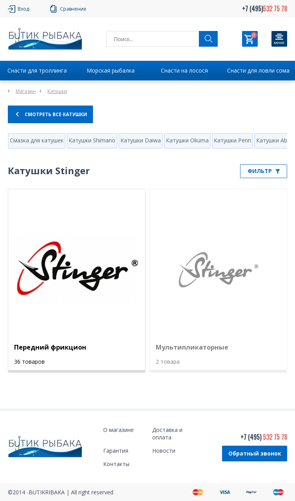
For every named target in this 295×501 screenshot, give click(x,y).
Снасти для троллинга (37, 70)
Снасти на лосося (184, 70)
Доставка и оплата (167, 433)
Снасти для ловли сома (258, 70)
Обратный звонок (254, 453)
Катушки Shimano (92, 140)
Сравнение (73, 8)
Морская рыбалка (111, 70)
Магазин (26, 91)
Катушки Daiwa (140, 140)
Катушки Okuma (187, 140)
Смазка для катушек (37, 140)
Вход (23, 8)
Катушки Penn (232, 140)
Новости (163, 450)
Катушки (57, 91)
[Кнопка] (279, 39)
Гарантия (115, 450)
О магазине (118, 430)
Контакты (116, 464)
